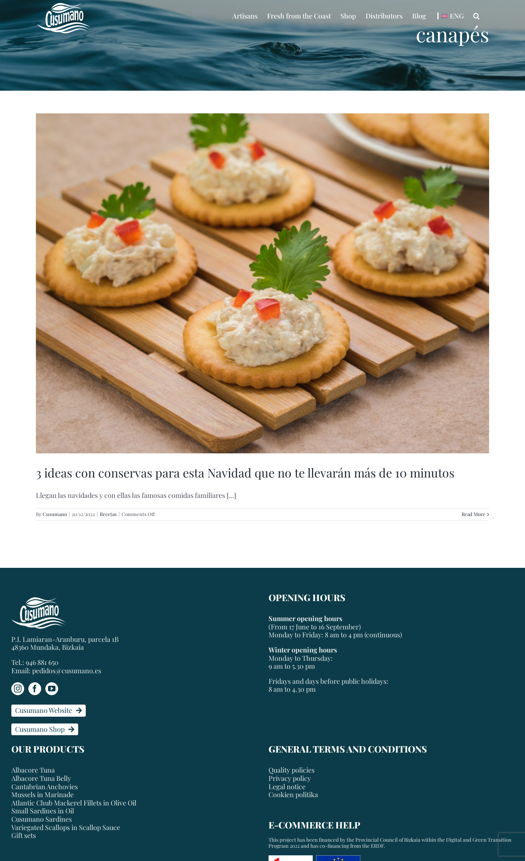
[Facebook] (34, 688)
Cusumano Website (48, 710)
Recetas (108, 514)
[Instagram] (17, 688)
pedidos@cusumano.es (66, 670)
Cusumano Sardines (41, 819)
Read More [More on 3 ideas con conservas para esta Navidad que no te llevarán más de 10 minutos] (473, 514)
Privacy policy (290, 778)
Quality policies (292, 769)
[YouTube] (51, 688)
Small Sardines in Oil (42, 811)
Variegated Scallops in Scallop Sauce (65, 828)
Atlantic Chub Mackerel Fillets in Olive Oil (73, 803)
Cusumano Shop (44, 729)
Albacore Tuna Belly (41, 778)
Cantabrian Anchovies (44, 787)
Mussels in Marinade (42, 795)
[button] (476, 16)
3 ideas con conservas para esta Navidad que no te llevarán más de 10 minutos (245, 472)
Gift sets (23, 836)
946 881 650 (42, 662)
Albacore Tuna (33, 770)
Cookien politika (293, 794)
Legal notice (287, 786)
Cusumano (55, 514)
